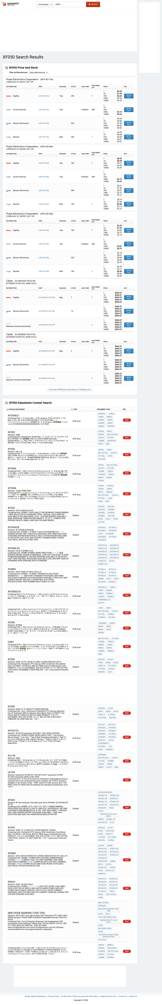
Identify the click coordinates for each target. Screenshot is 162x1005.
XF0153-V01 (114, 852)
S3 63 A (112, 561)
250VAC (19, 864)
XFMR (100, 501)
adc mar (101, 459)
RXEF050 (21, 668)
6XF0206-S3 (102, 558)
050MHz (101, 423)
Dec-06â (112, 617)
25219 (110, 672)
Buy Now (128, 96)
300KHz (109, 417)
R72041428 (110, 831)
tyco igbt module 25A (107, 917)
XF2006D (101, 513)
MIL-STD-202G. (112, 465)
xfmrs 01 (112, 582)
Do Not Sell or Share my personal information (79, 996)
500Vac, (101, 434)
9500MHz (111, 426)
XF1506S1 (112, 734)
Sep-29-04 (111, 724)
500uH (100, 894)
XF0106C (111, 506)
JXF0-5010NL (44, 163)
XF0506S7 (102, 617)
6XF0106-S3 (102, 555)
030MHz (109, 593)
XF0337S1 (102, 740)
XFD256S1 (102, 728)
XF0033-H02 (102, 861)
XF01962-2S (114, 805)
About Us (133, 996)
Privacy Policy (53, 996)
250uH (100, 897)
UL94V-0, (114, 453)
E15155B (110, 468)
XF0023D (101, 509)
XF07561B (112, 576)
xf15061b (102, 582)
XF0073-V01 (114, 849)
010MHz (101, 420)
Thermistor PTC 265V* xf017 (108, 921)
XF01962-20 (102, 805)
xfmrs (101, 579)
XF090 (100, 925)
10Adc (100, 608)
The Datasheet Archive (11, 4)
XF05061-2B (102, 798)
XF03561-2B (114, 795)
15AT (110, 746)
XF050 (110, 456)
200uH (108, 626)
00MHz (110, 423)
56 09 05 (101, 522)
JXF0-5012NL (44, 230)
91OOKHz (101, 474)
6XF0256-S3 (114, 558)
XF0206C (101, 506)
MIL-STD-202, (103, 453)
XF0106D (111, 516)
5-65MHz (101, 951)
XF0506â (110, 957)
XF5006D (111, 509)
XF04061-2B (102, 795)
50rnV (109, 489)
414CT (100, 534)
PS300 (108, 662)
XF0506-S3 (102, 561)
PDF (127, 420)
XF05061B (102, 576)
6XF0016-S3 (102, 548)
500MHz (110, 945)
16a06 (109, 498)
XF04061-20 (102, 802)
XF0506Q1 (102, 414)
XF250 (111, 740)
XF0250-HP (102, 888)
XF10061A (102, 572)
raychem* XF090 (104, 928)
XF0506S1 (112, 731)
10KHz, (50, 441)
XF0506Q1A (102, 587)
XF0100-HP (102, 885)
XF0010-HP (102, 879)
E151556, (101, 456)
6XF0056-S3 (102, 551)
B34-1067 (101, 724)
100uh (111, 891)
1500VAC (30, 499)
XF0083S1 (109, 749)
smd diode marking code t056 (108, 910)
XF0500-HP (113, 888)
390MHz (101, 948)
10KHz (109, 450)
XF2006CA (102, 530)
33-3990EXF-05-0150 (47, 351)
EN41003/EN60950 (105, 792)
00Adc (108, 608)
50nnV (100, 626)
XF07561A (112, 569)
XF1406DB (109, 534)
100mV (100, 590)
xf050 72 (101, 666)
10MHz (111, 474)
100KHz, (110, 642)
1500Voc (51, 954)
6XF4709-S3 (102, 545)
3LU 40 (108, 767)
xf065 (100, 932)
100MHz (101, 596)
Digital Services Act (108, 996)
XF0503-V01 (102, 858)
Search (93, 4)
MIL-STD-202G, (112, 434)
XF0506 (101, 431)
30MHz (110, 420)
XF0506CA (102, 527)
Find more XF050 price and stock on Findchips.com (70, 389)
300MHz (101, 426)
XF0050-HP (102, 882)
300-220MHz (112, 948)
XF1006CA (112, 527)
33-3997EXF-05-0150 (47, 297)
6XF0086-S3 (114, 551)
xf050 (100, 444)
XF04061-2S (114, 802)
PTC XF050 (112, 666)
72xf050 (111, 669)
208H (108, 444)
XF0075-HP (113, 882)
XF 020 (100, 811)
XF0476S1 (102, 731)
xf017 (108, 914)
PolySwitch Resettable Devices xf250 (108, 936)
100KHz (112, 414)
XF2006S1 (102, 737)
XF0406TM (102, 808)
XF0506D (111, 513)
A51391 (53, 668)
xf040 (111, 808)
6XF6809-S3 (114, 545)
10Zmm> (101, 642)
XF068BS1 (102, 734)
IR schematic (103, 743)
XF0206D (101, 516)
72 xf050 (101, 669)
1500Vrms (102, 623)
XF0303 (112, 867)
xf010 (108, 519)
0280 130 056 (111, 894)
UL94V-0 (101, 437)
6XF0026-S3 (114, 548)
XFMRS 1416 (103, 564)
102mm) (101, 441)
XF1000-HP (102, 891)
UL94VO (30, 862)
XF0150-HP (113, 885)
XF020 (100, 519)
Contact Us (122, 996)
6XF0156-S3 (114, 555)
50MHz (109, 477)
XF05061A (102, 569)
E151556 (110, 437)
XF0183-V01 (102, 855)
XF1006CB (112, 537)
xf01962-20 (102, 822)
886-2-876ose (103, 903)
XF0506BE (102, 755)
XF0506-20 (114, 798)
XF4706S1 (102, 746)
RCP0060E (102, 906)
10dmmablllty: (104, 600)
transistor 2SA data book (108, 815)
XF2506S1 (112, 737)
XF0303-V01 (114, 855)
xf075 (108, 579)
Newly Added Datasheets (35, 996)
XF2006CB (102, 540)
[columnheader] (37, 409)
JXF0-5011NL (44, 96)
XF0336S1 (112, 728)
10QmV (101, 417)
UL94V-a (115, 495)
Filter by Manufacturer (18, 72)
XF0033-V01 (102, 849)
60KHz (100, 492)
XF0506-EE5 (111, 441)
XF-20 (112, 822)
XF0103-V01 (102, 852)
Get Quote (129, 365)
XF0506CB (112, 530)
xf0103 (108, 864)
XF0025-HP (113, 879)
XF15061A (112, 572)
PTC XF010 (102, 940)
